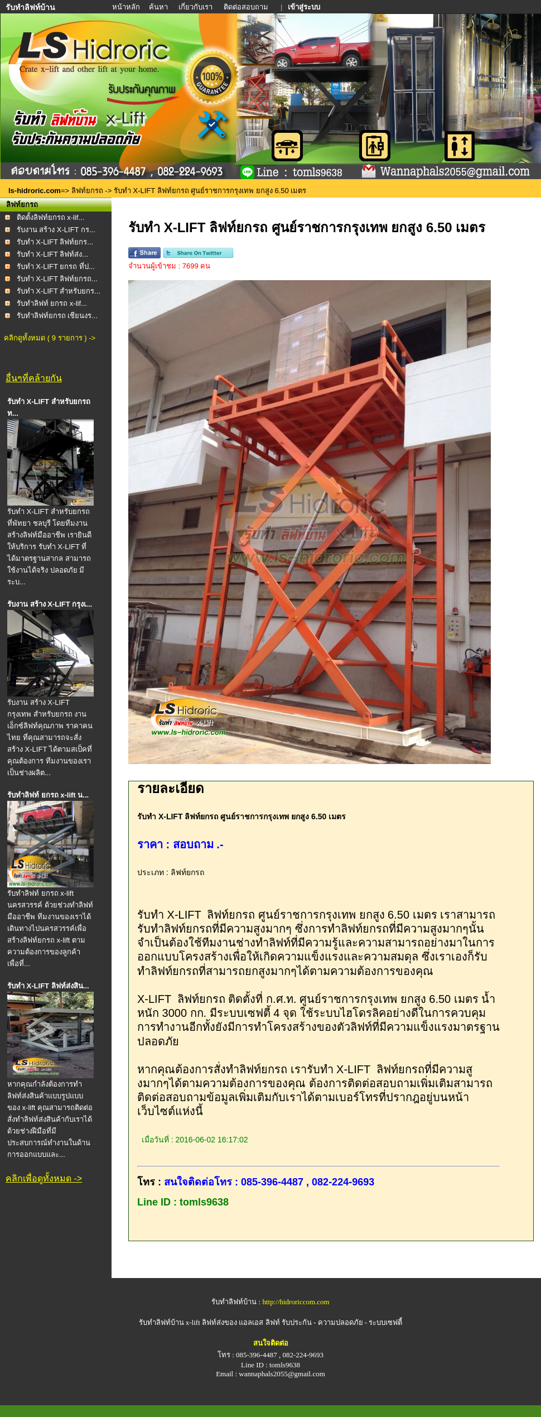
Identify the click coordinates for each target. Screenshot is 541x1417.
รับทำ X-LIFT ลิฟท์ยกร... (55, 242)
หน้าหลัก (127, 7)
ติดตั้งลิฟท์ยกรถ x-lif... (51, 217)
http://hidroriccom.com (295, 1302)
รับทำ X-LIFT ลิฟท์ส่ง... (53, 254)
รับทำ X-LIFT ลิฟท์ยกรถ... (57, 279)
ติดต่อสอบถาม (247, 7)
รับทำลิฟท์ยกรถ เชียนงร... (57, 315)
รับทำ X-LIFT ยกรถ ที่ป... (56, 266)
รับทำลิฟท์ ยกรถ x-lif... (52, 303)
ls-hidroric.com (34, 190)
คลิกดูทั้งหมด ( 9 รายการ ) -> (49, 338)
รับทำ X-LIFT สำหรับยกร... (59, 291)
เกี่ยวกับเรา (196, 7)
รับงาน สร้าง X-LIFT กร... (56, 229)
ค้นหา (158, 7)
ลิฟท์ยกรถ (87, 190)
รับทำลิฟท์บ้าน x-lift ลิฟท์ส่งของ (189, 1322)
